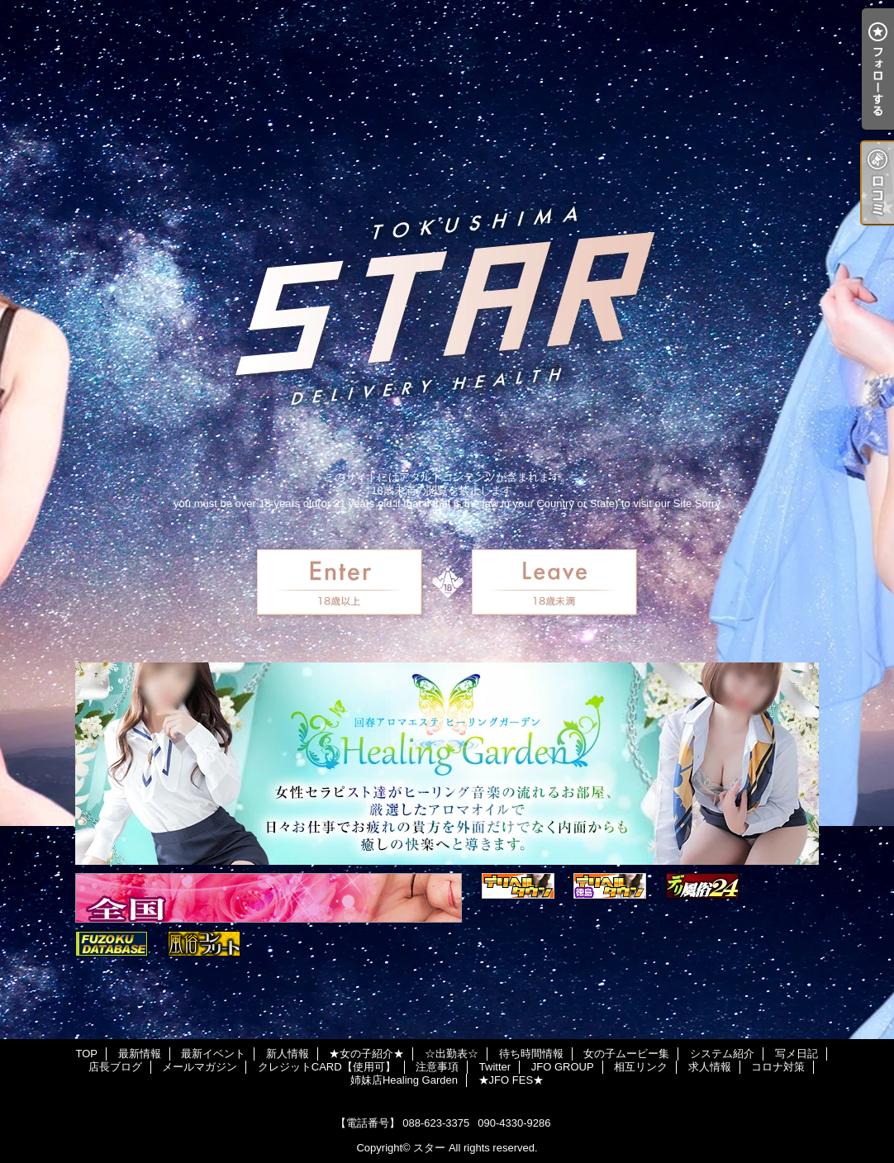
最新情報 (139, 1053)
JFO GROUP (562, 1067)
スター (429, 1148)
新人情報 (287, 1053)
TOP (86, 1053)
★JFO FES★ (511, 1080)
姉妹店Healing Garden (404, 1080)
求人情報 (709, 1067)
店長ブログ (115, 1067)
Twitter (495, 1067)
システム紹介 (722, 1053)
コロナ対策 (778, 1067)
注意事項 (437, 1067)
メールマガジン (199, 1067)
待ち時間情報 (531, 1053)
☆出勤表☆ (451, 1053)
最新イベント (213, 1053)
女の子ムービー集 (626, 1053)
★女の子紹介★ (366, 1053)
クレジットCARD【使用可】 (327, 1067)
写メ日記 (796, 1053)
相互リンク (641, 1067)
